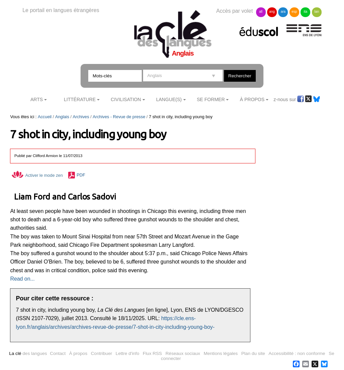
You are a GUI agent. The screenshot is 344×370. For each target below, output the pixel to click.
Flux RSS (152, 353)
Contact (58, 353)
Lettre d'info (127, 353)
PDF (81, 175)
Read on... (22, 279)
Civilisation (126, 99)
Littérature (80, 99)
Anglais (62, 116)
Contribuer (101, 353)
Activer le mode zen (37, 175)
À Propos (252, 99)
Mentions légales (221, 353)
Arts (36, 99)
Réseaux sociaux (182, 353)
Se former (211, 99)
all (260, 11)
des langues (28, 353)
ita (306, 11)
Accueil (44, 116)
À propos (78, 353)
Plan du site (253, 353)
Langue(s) (169, 99)
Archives (81, 116)
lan (317, 11)
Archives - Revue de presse (119, 116)
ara (283, 11)
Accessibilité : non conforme (296, 353)
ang (272, 11)
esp (294, 11)
